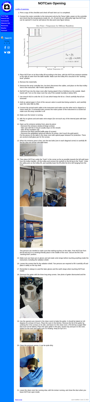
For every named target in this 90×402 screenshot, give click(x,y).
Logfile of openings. (22, 9)
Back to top (18, 400)
